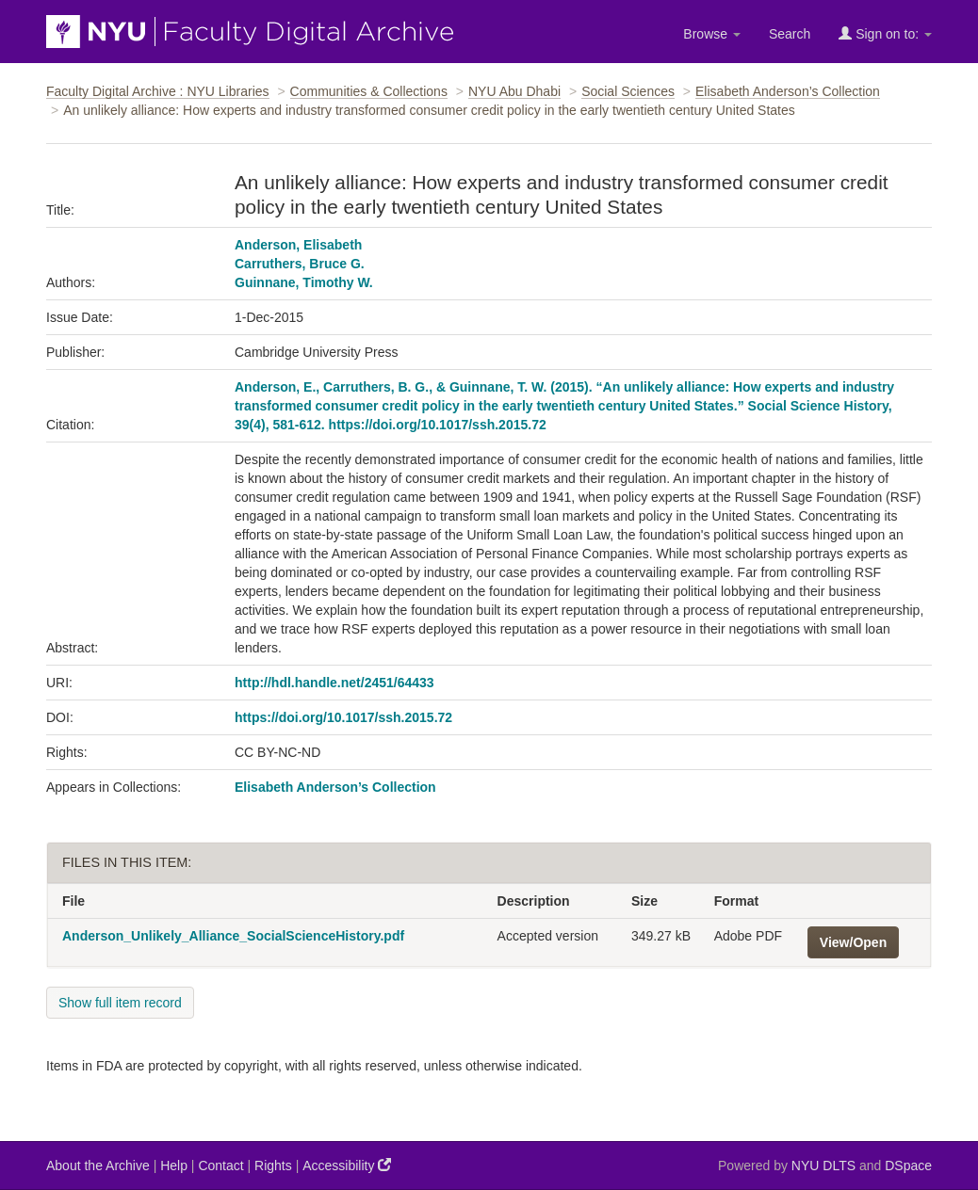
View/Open (853, 942)
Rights (273, 1165)
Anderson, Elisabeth (298, 244)
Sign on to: (885, 33)
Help (173, 1165)
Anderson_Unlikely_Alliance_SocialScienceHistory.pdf (233, 935)
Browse (712, 33)
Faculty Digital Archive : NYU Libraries (157, 91)
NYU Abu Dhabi (514, 91)
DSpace (908, 1165)
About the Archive (98, 1165)
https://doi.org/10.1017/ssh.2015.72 (343, 717)
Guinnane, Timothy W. (304, 282)
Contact (220, 1165)
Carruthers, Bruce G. (300, 263)
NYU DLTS (823, 1165)
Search (789, 33)
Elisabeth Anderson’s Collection (787, 91)
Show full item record (120, 1002)
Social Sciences (628, 91)
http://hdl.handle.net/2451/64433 (334, 682)
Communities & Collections (369, 91)
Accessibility (346, 1165)
